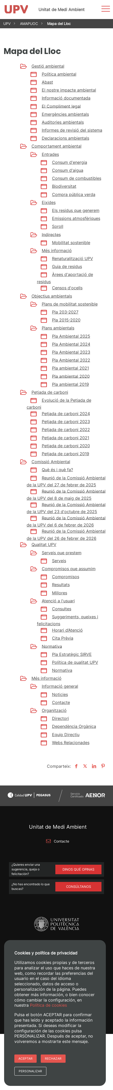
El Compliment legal (61, 106)
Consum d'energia (69, 162)
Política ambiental (59, 74)
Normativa (52, 646)
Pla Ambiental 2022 (71, 360)
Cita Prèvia (62, 638)
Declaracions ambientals (65, 138)
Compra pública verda (73, 194)
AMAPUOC (29, 23)
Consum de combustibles (76, 178)
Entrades (50, 154)
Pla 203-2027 (65, 312)
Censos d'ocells (67, 287)
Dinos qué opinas (78, 869)
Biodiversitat (64, 186)
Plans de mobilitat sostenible (70, 304)
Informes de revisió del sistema (72, 130)
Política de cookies (48, 1005)
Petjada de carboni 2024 (66, 413)
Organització (54, 710)
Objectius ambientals (52, 296)
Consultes (61, 608)
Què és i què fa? (57, 469)
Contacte (61, 702)
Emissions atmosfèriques (76, 218)
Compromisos (65, 576)
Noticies (60, 694)
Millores (59, 592)
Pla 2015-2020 (66, 320)
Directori (60, 718)
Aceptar (25, 1058)
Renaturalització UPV (72, 258)
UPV (7, 23)
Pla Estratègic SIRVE (72, 654)
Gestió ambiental (48, 66)
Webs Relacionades (70, 742)
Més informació (57, 250)
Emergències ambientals (65, 114)
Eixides (49, 202)
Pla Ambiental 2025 (71, 336)
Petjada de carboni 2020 (66, 445)
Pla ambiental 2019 (70, 384)
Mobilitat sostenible (71, 242)
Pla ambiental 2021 (70, 368)
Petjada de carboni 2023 (66, 421)
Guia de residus (67, 266)
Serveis (59, 560)
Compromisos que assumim (69, 568)
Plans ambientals (58, 327)
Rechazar (53, 1058)
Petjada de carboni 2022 (66, 429)
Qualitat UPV (44, 544)
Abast (47, 82)
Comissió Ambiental (51, 461)
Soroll (57, 226)
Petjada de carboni (50, 392)
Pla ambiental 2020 (71, 376)
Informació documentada (66, 98)
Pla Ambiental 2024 (71, 344)
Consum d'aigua (67, 170)
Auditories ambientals (63, 122)
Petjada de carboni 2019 (65, 453)
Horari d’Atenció (67, 630)
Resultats (61, 584)
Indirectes (51, 234)
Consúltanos (78, 886)
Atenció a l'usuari (58, 600)
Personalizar (30, 1071)
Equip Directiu (65, 734)
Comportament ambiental (56, 146)
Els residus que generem (75, 210)
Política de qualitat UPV (75, 662)
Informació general (60, 686)
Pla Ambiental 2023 (71, 352)
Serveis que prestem (61, 552)
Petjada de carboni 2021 (65, 437)
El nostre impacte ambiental (69, 90)
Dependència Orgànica (74, 726)
